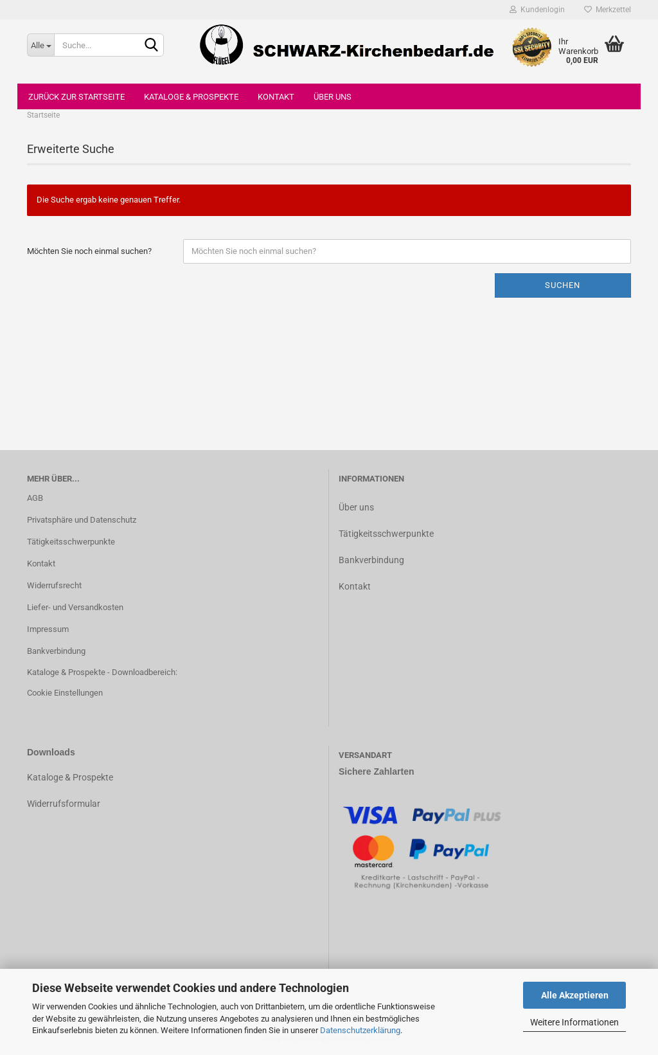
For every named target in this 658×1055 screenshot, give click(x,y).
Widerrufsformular (63, 803)
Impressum (48, 629)
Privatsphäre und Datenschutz (81, 520)
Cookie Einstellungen (65, 693)
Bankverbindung (56, 651)
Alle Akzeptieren (575, 995)
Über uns (332, 97)
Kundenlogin (537, 9)
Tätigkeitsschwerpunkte (71, 541)
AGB (35, 498)
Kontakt (276, 97)
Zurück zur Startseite (76, 97)
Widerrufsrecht (54, 585)
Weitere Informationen (574, 1022)
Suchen (562, 285)
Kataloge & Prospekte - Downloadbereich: (102, 672)
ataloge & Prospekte (73, 777)
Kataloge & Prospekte (191, 97)
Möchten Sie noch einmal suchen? (89, 251)
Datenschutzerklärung (360, 1030)
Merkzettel (607, 9)
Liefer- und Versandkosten (75, 607)
